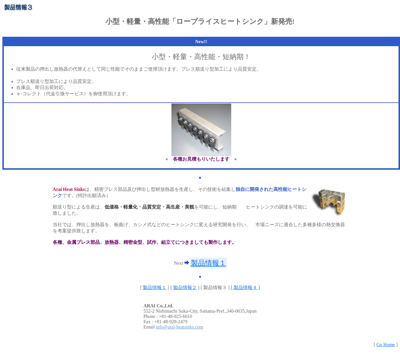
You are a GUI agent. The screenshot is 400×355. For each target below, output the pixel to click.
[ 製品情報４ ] (245, 287)
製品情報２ (185, 287)
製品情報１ (208, 263)
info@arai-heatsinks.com (179, 326)
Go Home (385, 344)
